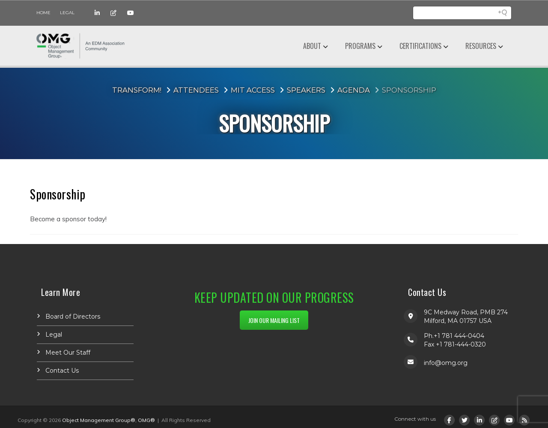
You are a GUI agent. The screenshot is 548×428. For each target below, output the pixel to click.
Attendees (196, 90)
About (312, 46)
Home (43, 12)
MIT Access (253, 90)
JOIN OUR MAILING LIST (274, 320)
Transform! (136, 90)
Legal (67, 12)
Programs (360, 46)
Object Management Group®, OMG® (108, 420)
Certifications (420, 46)
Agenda (353, 90)
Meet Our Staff (67, 352)
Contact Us (62, 370)
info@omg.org (446, 363)
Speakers (306, 90)
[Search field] (462, 13)
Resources (480, 46)
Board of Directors (72, 316)
